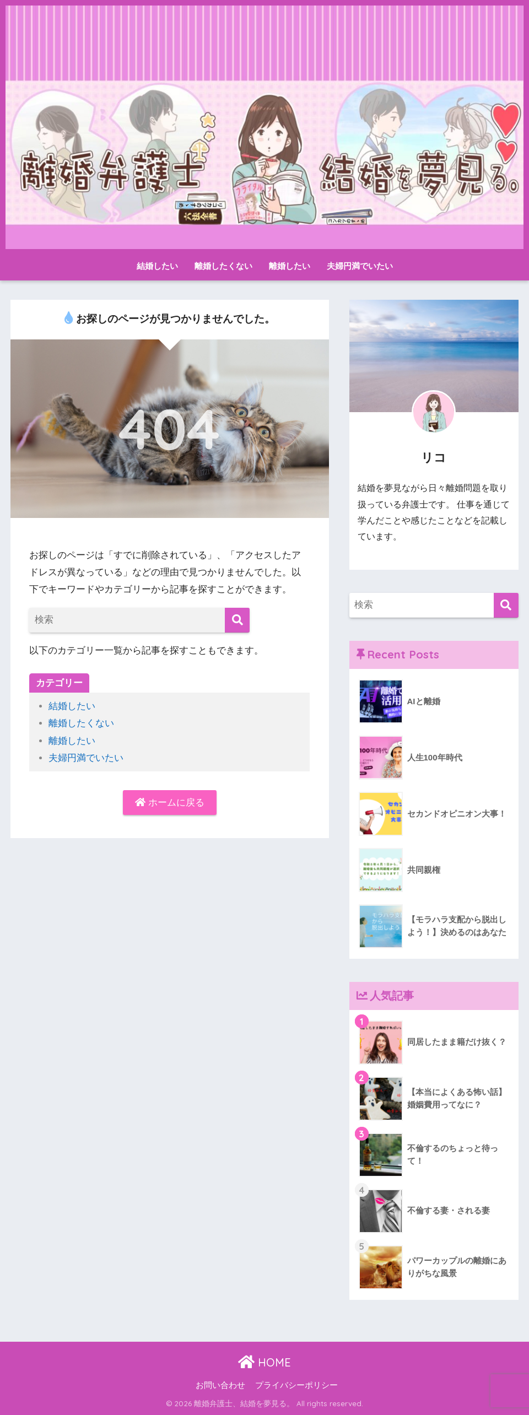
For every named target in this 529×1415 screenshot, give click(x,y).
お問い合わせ (220, 1385)
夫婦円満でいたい (360, 266)
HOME (264, 1362)
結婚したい (157, 266)
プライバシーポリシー (296, 1385)
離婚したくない (223, 266)
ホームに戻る (169, 802)
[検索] (237, 620)
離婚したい (289, 266)
